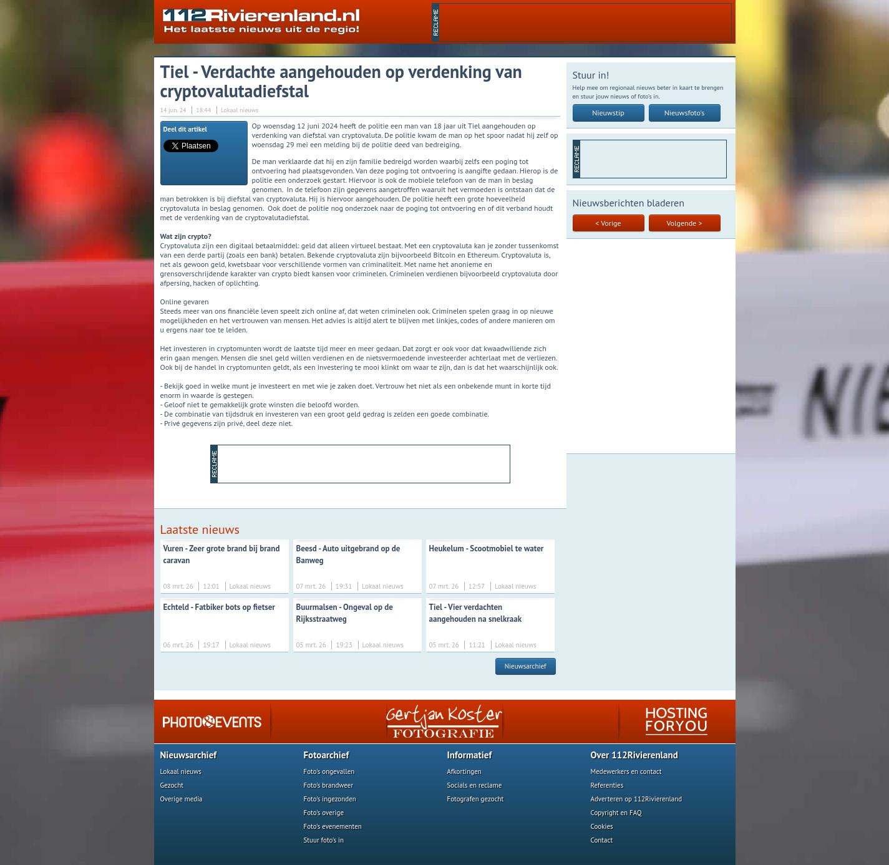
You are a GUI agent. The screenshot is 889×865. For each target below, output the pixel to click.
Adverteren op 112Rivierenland (637, 799)
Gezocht (172, 785)
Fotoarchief (326, 755)
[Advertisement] (585, 22)
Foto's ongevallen (329, 771)
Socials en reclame (474, 785)
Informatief (469, 755)
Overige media (181, 799)
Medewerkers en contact (626, 771)
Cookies (602, 826)
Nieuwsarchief (526, 666)
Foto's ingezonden (330, 799)
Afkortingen (464, 771)
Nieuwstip (608, 112)
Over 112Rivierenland (634, 755)
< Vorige (608, 223)
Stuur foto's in (324, 840)
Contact (602, 840)
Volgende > (684, 223)
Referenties (607, 785)
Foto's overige (324, 812)
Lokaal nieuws (181, 771)
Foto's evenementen (333, 826)
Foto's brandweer (329, 785)
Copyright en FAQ (616, 812)
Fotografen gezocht (475, 799)
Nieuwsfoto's (684, 112)
